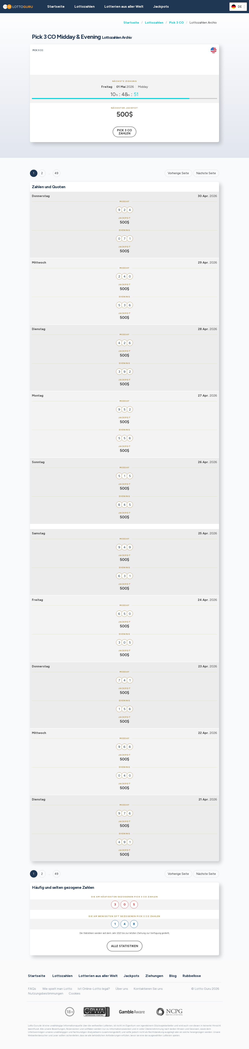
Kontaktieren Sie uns (148, 989)
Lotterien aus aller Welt (123, 6)
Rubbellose (192, 975)
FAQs (32, 989)
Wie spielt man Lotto (57, 989)
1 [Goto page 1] (33, 173)
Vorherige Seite (178, 173)
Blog (173, 975)
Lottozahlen (154, 22)
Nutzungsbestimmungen (45, 993)
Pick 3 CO (176, 22)
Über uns (121, 989)
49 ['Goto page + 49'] (56, 173)
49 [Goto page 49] (56, 874)
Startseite (131, 22)
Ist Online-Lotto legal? (94, 989)
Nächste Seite (206, 173)
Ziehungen (154, 975)
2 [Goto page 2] (42, 173)
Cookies (74, 993)
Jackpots (161, 6)
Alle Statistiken (124, 946)
